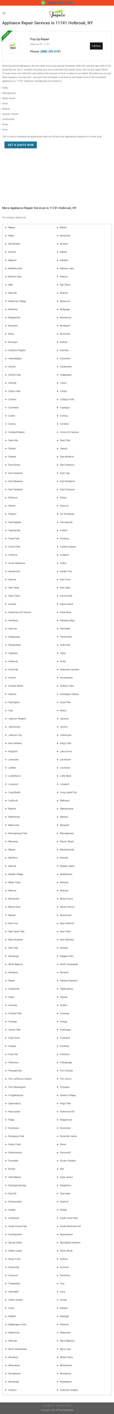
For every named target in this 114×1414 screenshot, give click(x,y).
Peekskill (65, 1037)
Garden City (66, 571)
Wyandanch (66, 1381)
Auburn (63, 252)
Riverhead (13, 1128)
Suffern (64, 1259)
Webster (12, 1340)
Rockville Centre (68, 1136)
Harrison (12, 628)
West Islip (65, 1349)
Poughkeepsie (15, 1095)
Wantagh (64, 1316)
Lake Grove (66, 751)
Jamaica (64, 718)
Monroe (12, 890)
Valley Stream (15, 1299)
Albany (11, 227)
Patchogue (65, 1029)
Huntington (13, 702)
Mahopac (64, 800)
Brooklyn (12, 342)
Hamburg (13, 620)
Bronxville (65, 333)
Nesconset (65, 915)
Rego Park (65, 1103)
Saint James (66, 1177)
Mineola (64, 882)
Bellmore (13, 309)
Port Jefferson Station (20, 1078)
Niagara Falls (66, 956)
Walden (64, 1308)
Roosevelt (65, 1152)
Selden (12, 1209)
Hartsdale (65, 628)
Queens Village (68, 1095)
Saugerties (65, 1185)
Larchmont (65, 759)
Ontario (63, 1005)
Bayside (12, 292)
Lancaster (13, 759)
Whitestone (66, 1365)
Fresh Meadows (16, 563)
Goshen (12, 604)
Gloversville (66, 595)
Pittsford (64, 1054)
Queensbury (14, 1103)
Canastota (65, 358)
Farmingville (66, 522)
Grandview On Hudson (19, 612)
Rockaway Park (16, 1136)
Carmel (12, 366)
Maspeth (64, 825)
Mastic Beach (67, 841)
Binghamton (14, 317)
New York (13, 947)
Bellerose (65, 301)
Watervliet (65, 1332)
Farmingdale (14, 522)
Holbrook (13, 661)
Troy (62, 1283)
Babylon (12, 260)
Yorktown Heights (69, 1390)
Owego (63, 1021)
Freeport (64, 554)
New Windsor (67, 939)
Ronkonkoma (15, 1152)
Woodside (13, 1381)
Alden (11, 235)
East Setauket (15, 489)
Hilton (63, 653)
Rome (63, 1144)
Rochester (65, 1128)
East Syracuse (67, 489)
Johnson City (15, 735)
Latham (12, 767)
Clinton (63, 391)
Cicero (63, 383)
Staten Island (15, 1250)
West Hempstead (17, 1349)
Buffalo (64, 342)
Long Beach (14, 792)
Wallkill (12, 1316)
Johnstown (65, 735)
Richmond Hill (67, 1111)
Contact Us (48, 1406)
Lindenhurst (14, 775)
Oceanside (13, 988)
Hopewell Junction (69, 669)
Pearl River (14, 1037)
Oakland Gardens (68, 980)
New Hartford (67, 923)
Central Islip (14, 374)
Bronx (11, 333)
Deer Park (65, 440)
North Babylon (15, 964)
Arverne (64, 243)
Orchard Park (15, 1013)
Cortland (64, 423)
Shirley (63, 1209)
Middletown (66, 874)
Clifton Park (14, 391)
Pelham (12, 1046)
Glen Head (13, 587)
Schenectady (15, 1201)
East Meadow (15, 481)
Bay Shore (65, 284)
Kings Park (65, 743)
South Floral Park (69, 1218)
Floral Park (13, 538)
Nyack (11, 980)
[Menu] (4, 13)
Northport (13, 972)
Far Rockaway (67, 514)
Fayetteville (14, 530)
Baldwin (64, 260)
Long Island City (68, 792)
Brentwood (65, 317)
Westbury (13, 1357)
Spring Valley (15, 1242)
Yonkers (12, 1390)
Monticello (13, 898)
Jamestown (14, 726)
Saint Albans (14, 1177)
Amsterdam (14, 243)
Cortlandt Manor (16, 432)
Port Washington (17, 1087)
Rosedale (13, 1160)
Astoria (12, 252)
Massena (13, 841)
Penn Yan (13, 1054)
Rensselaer (14, 1111)
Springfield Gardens (70, 1242)
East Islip (65, 473)
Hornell (12, 677)
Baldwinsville (15, 268)
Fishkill (63, 530)
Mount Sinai (14, 906)
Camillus (64, 350)
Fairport (12, 514)
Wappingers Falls (17, 1324)
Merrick (12, 866)
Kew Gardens (15, 743)
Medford (12, 857)
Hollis (63, 661)
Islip (10, 710)
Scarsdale (65, 1193)
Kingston (13, 751)
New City (13, 923)
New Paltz (65, 931)
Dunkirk (12, 456)
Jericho (64, 726)
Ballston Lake (67, 268)
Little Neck (65, 775)
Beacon (64, 292)
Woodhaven (14, 1373)
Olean (11, 997)
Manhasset (14, 816)
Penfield (64, 1046)
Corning (64, 415)
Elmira (63, 497)
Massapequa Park (17, 833)
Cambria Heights (17, 350)
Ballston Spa (14, 276)
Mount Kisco (66, 898)
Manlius (64, 816)
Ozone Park (14, 1029)
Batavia (64, 276)
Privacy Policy (63, 1406)
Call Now (96, 46)
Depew (63, 448)
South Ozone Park (17, 1226)
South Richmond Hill (70, 1226)
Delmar (12, 448)
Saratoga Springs (17, 1185)
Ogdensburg (66, 988)
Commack (13, 407)
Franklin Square (68, 546)
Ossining (64, 1013)
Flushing (64, 538)
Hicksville (65, 645)
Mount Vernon (67, 906)
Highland (12, 653)
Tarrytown (65, 1275)
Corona (12, 423)
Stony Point (14, 1259)
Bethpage (65, 309)
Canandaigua (14, 358)
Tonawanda (14, 1283)
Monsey (64, 890)
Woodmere (65, 1373)
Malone (12, 808)
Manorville (13, 825)
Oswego (12, 1021)
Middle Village (15, 874)
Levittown (65, 767)
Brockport (65, 325)
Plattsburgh (66, 1062)
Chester (12, 383)
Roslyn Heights (68, 1160)
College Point (67, 399)
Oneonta (12, 1005)
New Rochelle (15, 939)
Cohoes (12, 399)
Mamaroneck (66, 808)
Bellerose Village (17, 301)
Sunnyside (13, 1267)
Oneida (63, 997)
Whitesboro (14, 1365)
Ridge (11, 1119)
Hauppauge (14, 636)
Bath (10, 284)
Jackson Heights (17, 718)
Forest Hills (14, 546)
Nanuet (12, 915)
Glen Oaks (65, 587)
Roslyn (11, 1168)
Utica (62, 1291)
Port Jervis (66, 1078)
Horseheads (66, 677)
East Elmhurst (67, 464)
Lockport (64, 784)
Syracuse (13, 1275)
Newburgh (13, 956)
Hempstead (14, 645)
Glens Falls (14, 595)
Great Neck (65, 612)
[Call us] (43, 3)
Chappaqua (65, 374)
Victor (11, 1308)
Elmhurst (12, 497)
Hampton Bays (67, 620)
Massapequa (66, 833)
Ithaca (63, 710)
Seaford (64, 1201)
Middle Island (67, 866)
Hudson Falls (67, 685)
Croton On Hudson (69, 432)
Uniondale (13, 1291)
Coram (11, 415)
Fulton (63, 563)
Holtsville (13, 669)
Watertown (13, 1332)
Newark (64, 947)
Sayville (12, 1193)
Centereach (66, 366)
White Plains (66, 1357)
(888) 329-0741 (60, 3)
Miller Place (14, 882)
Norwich (64, 972)
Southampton (15, 1234)
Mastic (11, 849)
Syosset (64, 1267)
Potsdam (64, 1087)
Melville (64, 857)
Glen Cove (65, 579)
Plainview (13, 1062)
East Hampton (15, 473)
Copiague (65, 407)
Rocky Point (14, 1144)
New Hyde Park (16, 931)
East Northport (67, 481)
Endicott (64, 505)
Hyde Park (65, 702)
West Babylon (67, 1340)
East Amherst (67, 456)
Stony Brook (66, 1250)
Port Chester (66, 1070)
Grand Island (66, 604)
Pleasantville (15, 1070)
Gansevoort (14, 571)
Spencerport (66, 1234)
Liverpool (13, 784)
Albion (63, 227)
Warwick (64, 1324)
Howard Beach (15, 685)
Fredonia (12, 554)
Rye (62, 1168)
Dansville (13, 440)
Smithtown (13, 1218)
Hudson (12, 694)
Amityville (65, 235)
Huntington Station (69, 694)
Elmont (11, 505)
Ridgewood (66, 1119)
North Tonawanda (69, 964)
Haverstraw (66, 636)
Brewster (13, 325)
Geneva (12, 579)
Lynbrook (13, 800)
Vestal (63, 1299)
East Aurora (14, 464)
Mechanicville (67, 849)
